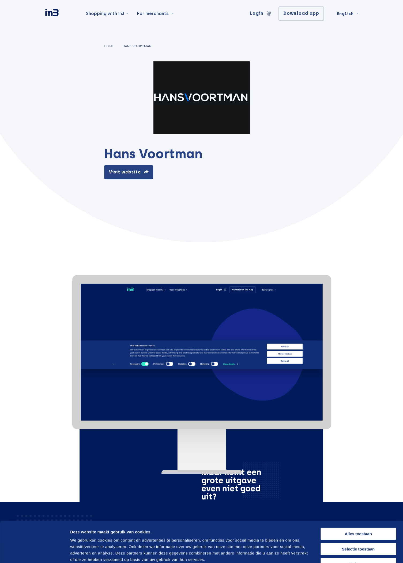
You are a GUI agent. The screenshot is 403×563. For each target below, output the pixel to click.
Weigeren (358, 529)
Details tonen (287, 552)
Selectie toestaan (358, 514)
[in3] (61, 22)
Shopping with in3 (105, 21)
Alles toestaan (358, 499)
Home (109, 46)
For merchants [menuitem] (153, 21)
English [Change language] (345, 22)
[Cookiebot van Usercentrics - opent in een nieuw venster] (34, 553)
